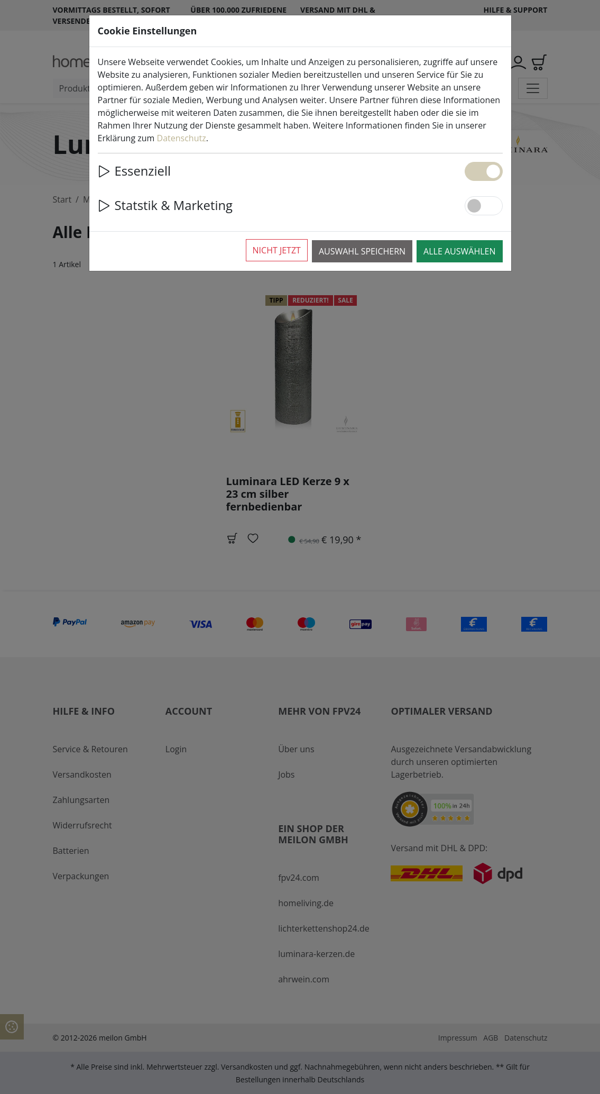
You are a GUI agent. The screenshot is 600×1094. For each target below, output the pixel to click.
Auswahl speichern (362, 251)
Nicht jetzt (277, 250)
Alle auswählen (459, 251)
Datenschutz (181, 138)
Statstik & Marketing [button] (165, 205)
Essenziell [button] (134, 170)
